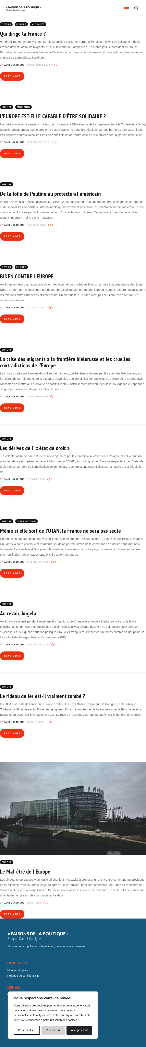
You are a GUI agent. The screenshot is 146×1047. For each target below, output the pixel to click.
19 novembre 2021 (37, 396)
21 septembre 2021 (38, 561)
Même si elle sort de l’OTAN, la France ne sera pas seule (60, 530)
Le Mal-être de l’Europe (25, 871)
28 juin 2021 (34, 902)
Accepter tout (79, 1030)
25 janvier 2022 (36, 307)
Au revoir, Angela (18, 613)
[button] (126, 8)
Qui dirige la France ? (23, 33)
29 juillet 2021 (35, 722)
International (26, 521)
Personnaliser (27, 1030)
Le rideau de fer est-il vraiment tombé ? (42, 696)
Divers (6, 24)
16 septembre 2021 (38, 644)
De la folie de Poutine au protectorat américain (50, 193)
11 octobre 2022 (36, 225)
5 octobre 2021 (36, 479)
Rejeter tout (53, 1030)
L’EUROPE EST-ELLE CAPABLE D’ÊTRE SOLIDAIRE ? (53, 116)
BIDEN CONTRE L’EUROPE (27, 276)
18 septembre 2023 (38, 142)
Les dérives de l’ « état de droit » (35, 448)
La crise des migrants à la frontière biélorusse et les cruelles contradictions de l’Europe (65, 362)
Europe (21, 24)
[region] (53, 1015)
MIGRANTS (38, 24)
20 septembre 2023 (38, 64)
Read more (12, 76)
